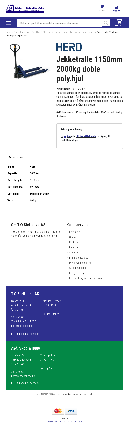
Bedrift (104, 11)
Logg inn (66, 136)
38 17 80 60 (17, 371)
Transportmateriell (62, 32)
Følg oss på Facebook (27, 333)
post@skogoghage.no (23, 376)
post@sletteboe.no (21, 325)
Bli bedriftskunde (86, 136)
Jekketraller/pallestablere (84, 32)
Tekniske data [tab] (16, 157)
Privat (98, 11)
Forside (9, 32)
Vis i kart (19, 309)
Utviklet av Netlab (54, 421)
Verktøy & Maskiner (42, 32)
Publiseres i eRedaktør (72, 421)
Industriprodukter (23, 32)
